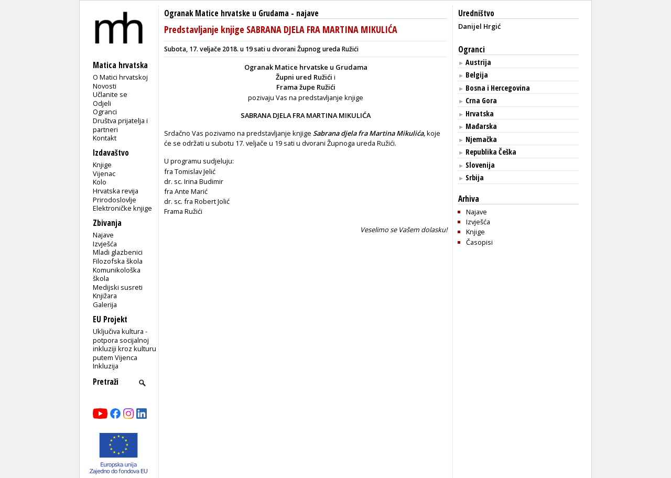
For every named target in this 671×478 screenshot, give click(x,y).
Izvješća (105, 243)
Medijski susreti (118, 287)
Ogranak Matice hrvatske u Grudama (226, 13)
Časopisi (479, 242)
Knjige (102, 164)
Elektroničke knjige (122, 208)
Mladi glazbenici (118, 252)
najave (307, 13)
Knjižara (105, 295)
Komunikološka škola (116, 274)
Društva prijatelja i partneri (120, 125)
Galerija (105, 304)
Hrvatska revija (115, 190)
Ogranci (105, 111)
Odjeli (102, 103)
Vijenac (104, 173)
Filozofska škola (118, 261)
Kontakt (104, 138)
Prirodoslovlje (114, 199)
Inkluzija (105, 366)
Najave (103, 235)
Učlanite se (110, 94)
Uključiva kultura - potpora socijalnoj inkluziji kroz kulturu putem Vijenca (124, 344)
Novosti (104, 86)
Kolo (99, 182)
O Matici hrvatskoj (120, 77)
